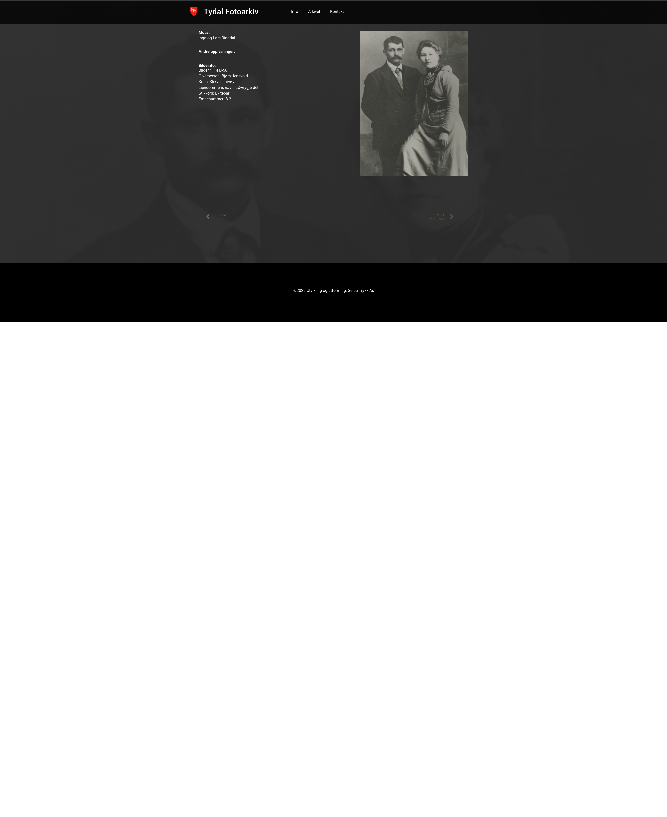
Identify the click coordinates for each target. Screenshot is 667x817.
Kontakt (337, 11)
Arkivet (314, 11)
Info (294, 11)
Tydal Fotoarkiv (231, 11)
